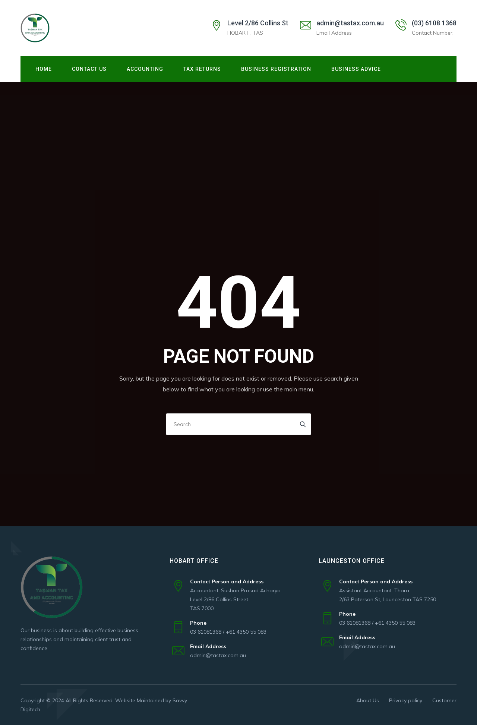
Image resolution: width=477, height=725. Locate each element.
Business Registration (276, 69)
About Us (367, 700)
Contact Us (89, 69)
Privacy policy (405, 700)
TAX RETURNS (202, 69)
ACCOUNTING (145, 69)
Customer (444, 700)
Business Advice (356, 69)
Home (43, 69)
